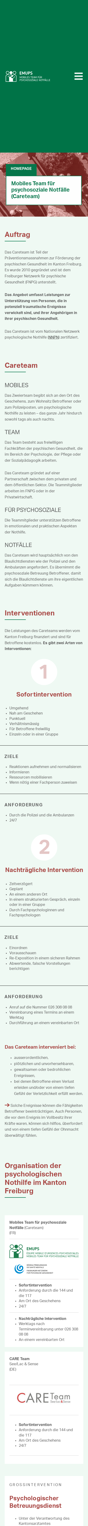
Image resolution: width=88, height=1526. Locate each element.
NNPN (54, 337)
